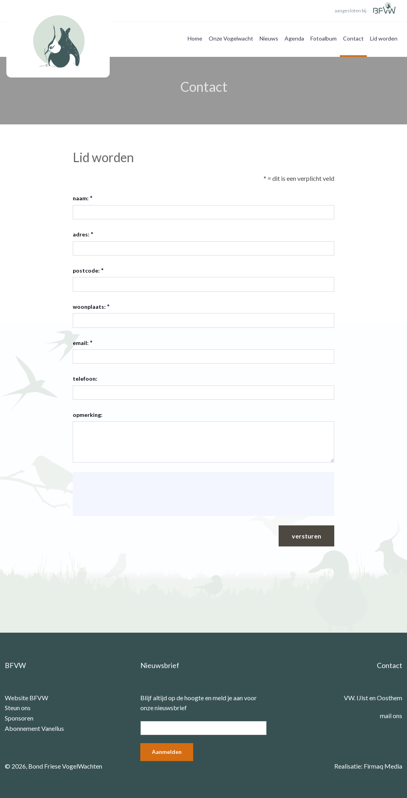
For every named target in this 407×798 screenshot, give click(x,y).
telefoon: (85, 378)
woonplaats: (89, 306)
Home (195, 38)
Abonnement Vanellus (34, 728)
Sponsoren (19, 718)
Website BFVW (26, 697)
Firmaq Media (383, 766)
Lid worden (383, 38)
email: (81, 342)
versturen (306, 536)
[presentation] (139, 493)
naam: (81, 198)
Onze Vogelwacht (231, 38)
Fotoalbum (323, 38)
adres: (81, 234)
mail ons (391, 715)
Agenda (294, 38)
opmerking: (88, 414)
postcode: (86, 270)
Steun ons (18, 707)
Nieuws (269, 38)
